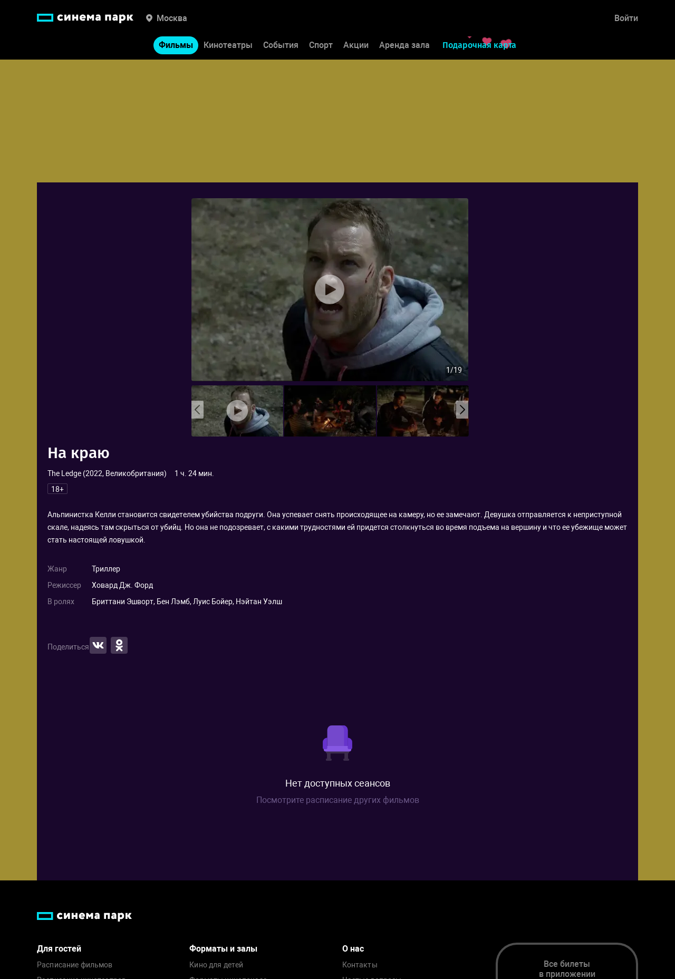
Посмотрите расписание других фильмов (337, 800)
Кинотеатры (228, 47)
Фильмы (176, 47)
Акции (356, 47)
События (280, 47)
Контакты (360, 965)
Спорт (321, 47)
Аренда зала (404, 47)
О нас (353, 949)
